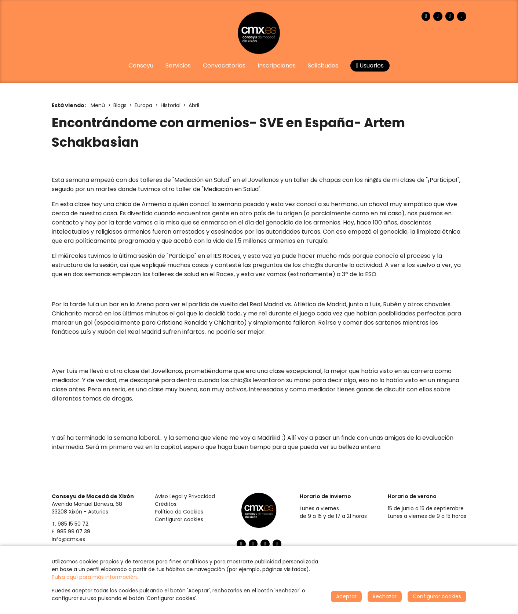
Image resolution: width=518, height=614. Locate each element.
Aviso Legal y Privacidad (185, 496)
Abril (194, 105)
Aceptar (346, 596)
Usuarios (370, 65)
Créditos (165, 504)
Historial (170, 105)
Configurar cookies (179, 519)
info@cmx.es (68, 539)
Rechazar (385, 596)
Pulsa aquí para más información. (95, 577)
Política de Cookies (179, 511)
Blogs (120, 105)
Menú (98, 105)
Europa (143, 105)
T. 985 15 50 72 (70, 523)
